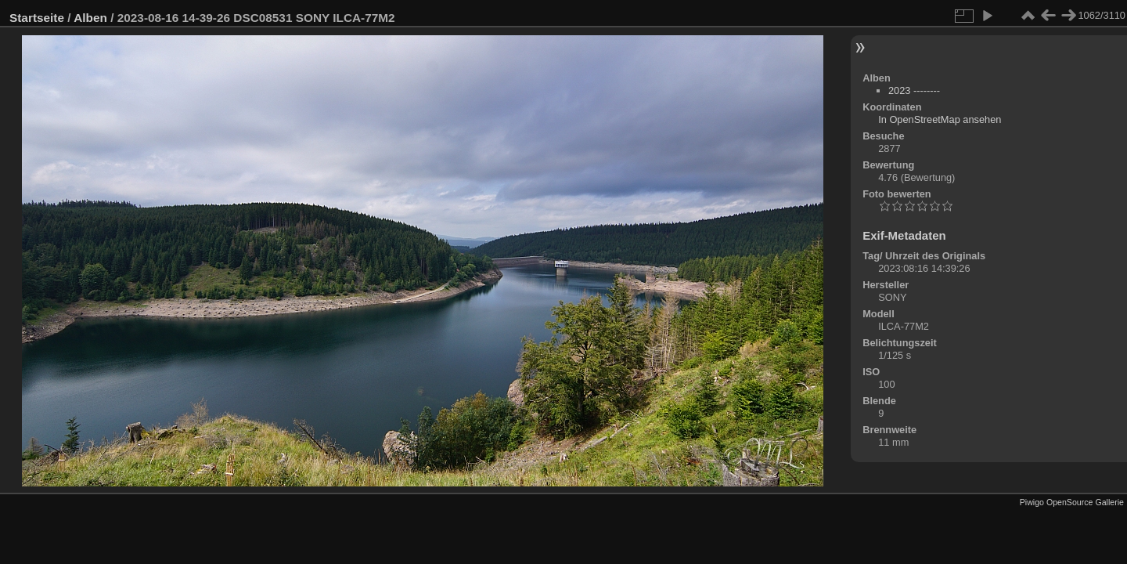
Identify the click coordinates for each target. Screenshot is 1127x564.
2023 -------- (914, 90)
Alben (90, 17)
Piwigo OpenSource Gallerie (1072, 502)
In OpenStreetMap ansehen (939, 119)
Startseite (36, 17)
